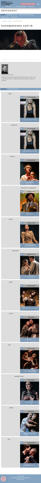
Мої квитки (31, 6)
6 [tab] (16, 59)
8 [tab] (20, 59)
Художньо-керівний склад (26, 14)
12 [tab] (29, 59)
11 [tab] (27, 59)
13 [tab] (32, 59)
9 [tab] (23, 59)
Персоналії (4, 21)
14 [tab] (34, 59)
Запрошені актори (12, 14)
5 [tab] (13, 59)
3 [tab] (9, 59)
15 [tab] (36, 59)
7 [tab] (18, 59)
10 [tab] (25, 59)
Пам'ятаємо (14, 17)
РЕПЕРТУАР (9, 6)
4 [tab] (11, 59)
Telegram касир (21, 6)
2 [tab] (7, 59)
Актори (3, 14)
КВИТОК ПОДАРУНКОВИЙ (28, 4)
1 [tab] (4, 59)
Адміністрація (5, 17)
